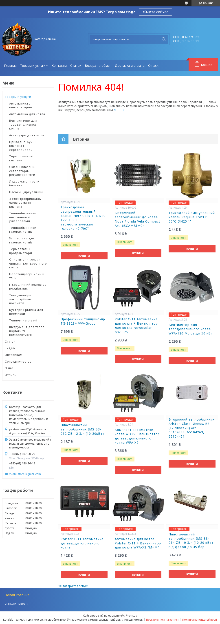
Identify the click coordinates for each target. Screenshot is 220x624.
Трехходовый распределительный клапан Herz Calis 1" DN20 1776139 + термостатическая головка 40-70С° (83, 217)
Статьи (75, 65)
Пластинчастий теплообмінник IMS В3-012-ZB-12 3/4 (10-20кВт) (82, 429)
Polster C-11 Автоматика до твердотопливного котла (82, 543)
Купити (84, 256)
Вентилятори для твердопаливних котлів (23, 124)
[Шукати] (163, 39)
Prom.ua (131, 615)
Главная (10, 65)
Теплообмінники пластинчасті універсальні (22, 217)
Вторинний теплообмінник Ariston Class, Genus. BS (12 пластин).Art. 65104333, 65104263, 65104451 (192, 428)
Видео (10, 348)
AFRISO (118, 110)
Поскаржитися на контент (162, 620)
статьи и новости (16, 604)
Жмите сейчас (155, 11)
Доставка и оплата (130, 65)
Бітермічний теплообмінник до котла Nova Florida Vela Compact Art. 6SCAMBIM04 (137, 219)
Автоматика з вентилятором (21, 105)
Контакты (59, 65)
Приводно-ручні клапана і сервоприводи (22, 146)
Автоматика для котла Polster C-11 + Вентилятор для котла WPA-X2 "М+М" (138, 543)
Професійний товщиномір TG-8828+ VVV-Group (83, 321)
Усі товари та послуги (73, 586)
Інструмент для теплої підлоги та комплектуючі (27, 331)
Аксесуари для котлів (26, 135)
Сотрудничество (18, 361)
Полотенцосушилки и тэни (26, 276)
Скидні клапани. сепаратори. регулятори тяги (22, 171)
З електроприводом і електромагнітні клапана (26, 203)
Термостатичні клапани (21, 158)
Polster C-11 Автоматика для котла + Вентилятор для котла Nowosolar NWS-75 (136, 325)
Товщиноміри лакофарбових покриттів (21, 299)
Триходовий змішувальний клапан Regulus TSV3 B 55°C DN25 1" (192, 217)
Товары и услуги (32, 65)
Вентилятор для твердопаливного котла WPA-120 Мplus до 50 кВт (191, 329)
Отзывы (11, 375)
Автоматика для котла (27, 114)
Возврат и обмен (98, 65)
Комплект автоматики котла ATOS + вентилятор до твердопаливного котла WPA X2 (137, 436)
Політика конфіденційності (199, 620)
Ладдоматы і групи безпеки (24, 183)
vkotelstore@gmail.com (25, 474)
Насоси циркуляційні (26, 192)
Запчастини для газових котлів (22, 240)
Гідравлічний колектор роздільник (28, 287)
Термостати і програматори (20, 251)
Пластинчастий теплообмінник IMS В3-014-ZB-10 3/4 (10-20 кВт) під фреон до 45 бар (191, 540)
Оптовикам (13, 355)
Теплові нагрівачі (23, 320)
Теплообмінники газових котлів (22, 230)
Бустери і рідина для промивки (26, 312)
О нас (152, 65)
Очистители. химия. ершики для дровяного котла (28, 263)
